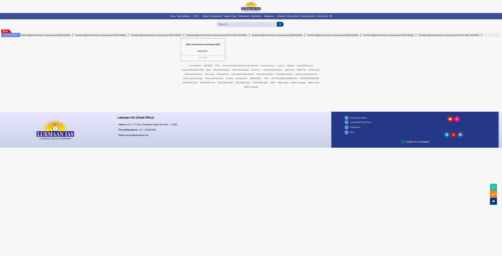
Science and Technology (192, 78)
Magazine (269, 16)
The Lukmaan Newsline (214, 78)
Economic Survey (268, 66)
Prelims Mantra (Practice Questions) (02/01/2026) (101, 35)
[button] (493, 201)
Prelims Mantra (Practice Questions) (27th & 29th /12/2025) (217, 35)
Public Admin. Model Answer (242, 74)
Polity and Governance (193, 74)
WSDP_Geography (298, 83)
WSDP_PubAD (314, 83)
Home (173, 16)
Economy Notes (307, 16)
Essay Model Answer (305, 66)
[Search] (280, 24)
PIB (330, 16)
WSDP (272, 83)
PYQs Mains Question (284, 74)
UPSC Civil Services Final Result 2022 (203, 44)
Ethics (208, 70)
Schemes (281, 16)
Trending (229, 78)
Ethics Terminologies (240, 70)
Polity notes (209, 74)
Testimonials (244, 16)
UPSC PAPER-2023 (225, 83)
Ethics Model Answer (221, 70)
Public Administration (265, 74)
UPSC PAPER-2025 (260, 83)
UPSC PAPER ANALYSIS (309, 78)
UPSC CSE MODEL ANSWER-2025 (284, 78)
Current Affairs (195, 66)
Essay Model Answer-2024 (193, 70)
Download (256, 16)
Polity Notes (322, 16)
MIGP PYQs (301, 70)
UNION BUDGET (255, 78)
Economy (281, 66)
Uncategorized (241, 78)
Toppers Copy (229, 16)
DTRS (217, 66)
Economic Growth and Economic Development (240, 66)
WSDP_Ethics (283, 83)
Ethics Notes (293, 16)
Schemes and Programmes (306, 74)
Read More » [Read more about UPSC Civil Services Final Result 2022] (202, 51)
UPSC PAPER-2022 (207, 83)
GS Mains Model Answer (273, 70)
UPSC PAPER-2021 (190, 83)
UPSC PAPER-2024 (242, 83)
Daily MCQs (207, 66)
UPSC (196, 16)
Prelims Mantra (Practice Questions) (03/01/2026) (46, 35)
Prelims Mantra (223, 74)
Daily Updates (184, 16)
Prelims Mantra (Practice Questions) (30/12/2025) (157, 35)
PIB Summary (314, 70)
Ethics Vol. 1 (256, 70)
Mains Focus (290, 70)
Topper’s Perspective (212, 16)
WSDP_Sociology (251, 87)
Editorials (290, 66)
